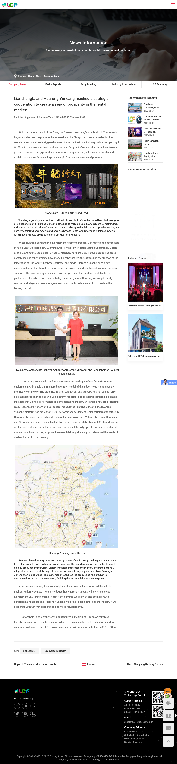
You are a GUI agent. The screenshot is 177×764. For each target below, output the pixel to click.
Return (91, 664)
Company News (51, 76)
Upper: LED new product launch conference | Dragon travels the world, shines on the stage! (36, 664)
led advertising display (55, 651)
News (39, 76)
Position (23, 76)
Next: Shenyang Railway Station (145, 664)
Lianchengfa (29, 651)
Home (31, 76)
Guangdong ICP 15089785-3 (98, 756)
